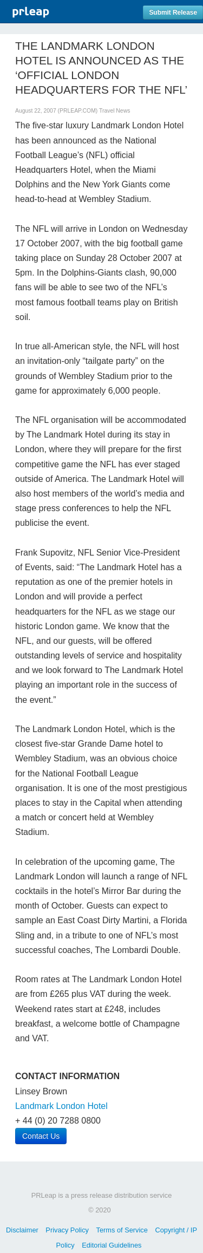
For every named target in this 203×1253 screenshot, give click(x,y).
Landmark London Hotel (61, 1106)
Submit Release (173, 12)
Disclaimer (22, 1230)
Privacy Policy (67, 1230)
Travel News (114, 111)
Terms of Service (122, 1230)
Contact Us (41, 1136)
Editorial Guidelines (111, 1245)
